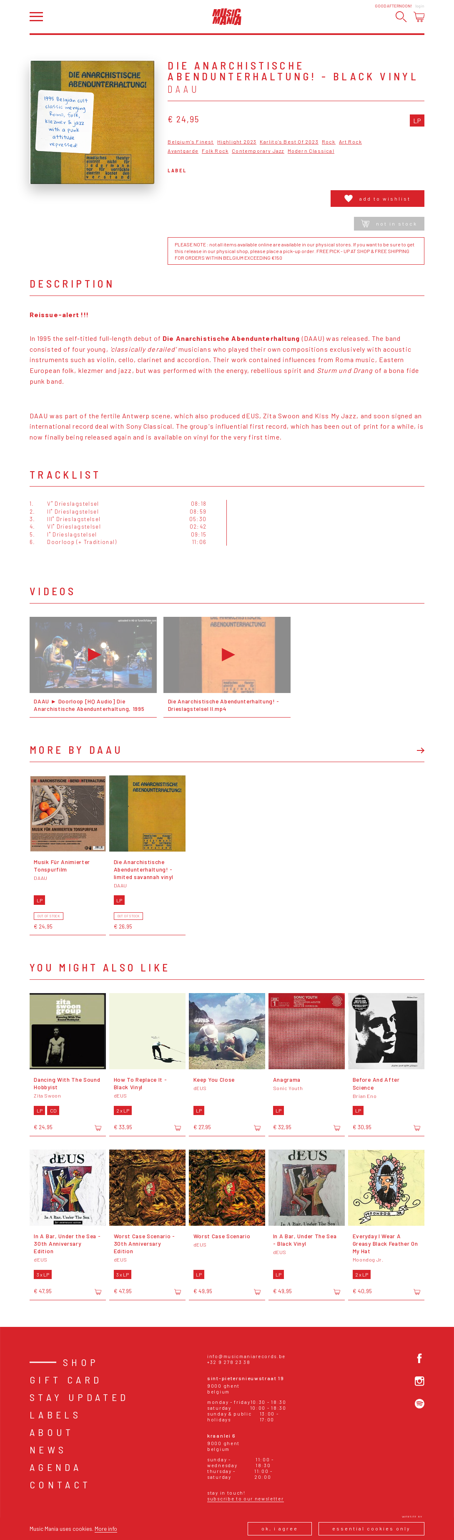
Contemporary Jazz (258, 151)
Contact (60, 1484)
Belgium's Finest (190, 141)
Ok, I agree (279, 1528)
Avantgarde (183, 151)
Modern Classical (311, 151)
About (52, 1432)
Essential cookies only (371, 1528)
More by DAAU (76, 749)
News (48, 1449)
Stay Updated (79, 1397)
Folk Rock (215, 151)
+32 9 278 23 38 (228, 1362)
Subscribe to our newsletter (245, 1498)
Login (419, 5)
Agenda (56, 1467)
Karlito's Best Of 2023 (289, 141)
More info (106, 1528)
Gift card (66, 1380)
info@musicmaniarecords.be (246, 1356)
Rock (329, 141)
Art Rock (350, 141)
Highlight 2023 (237, 141)
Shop (81, 1362)
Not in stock (389, 223)
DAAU (184, 89)
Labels (55, 1414)
